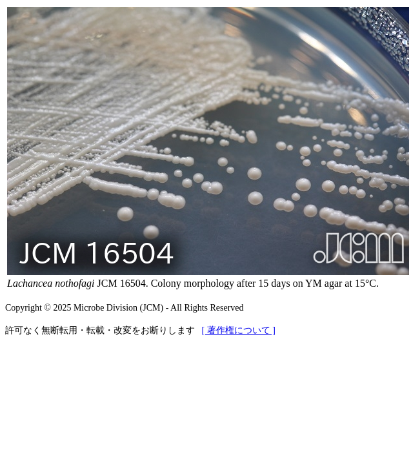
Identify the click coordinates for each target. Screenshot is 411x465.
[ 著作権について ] (239, 330)
